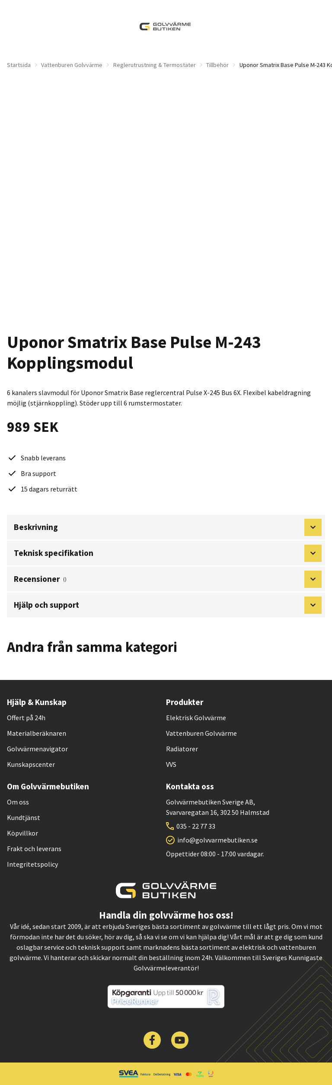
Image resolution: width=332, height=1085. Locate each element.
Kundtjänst (23, 817)
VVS (171, 764)
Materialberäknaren (36, 733)
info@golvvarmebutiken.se (217, 840)
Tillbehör (217, 65)
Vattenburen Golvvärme (71, 65)
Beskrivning (168, 527)
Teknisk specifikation (168, 553)
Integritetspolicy (32, 864)
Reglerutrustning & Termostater (154, 65)
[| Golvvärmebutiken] (165, 26)
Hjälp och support (168, 605)
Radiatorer (182, 748)
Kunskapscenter (31, 764)
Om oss (18, 802)
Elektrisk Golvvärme (196, 717)
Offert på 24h (26, 717)
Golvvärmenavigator (37, 748)
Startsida (19, 65)
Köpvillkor (22, 833)
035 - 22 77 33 (195, 826)
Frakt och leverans (34, 848)
